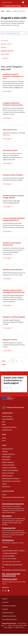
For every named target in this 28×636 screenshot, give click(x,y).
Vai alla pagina (8, 91)
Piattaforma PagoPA (9, 579)
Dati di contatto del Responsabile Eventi (13, 497)
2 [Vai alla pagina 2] (17, 361)
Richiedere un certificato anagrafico (14, 317)
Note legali (4, 599)
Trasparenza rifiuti (8, 528)
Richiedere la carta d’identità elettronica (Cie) (12, 244)
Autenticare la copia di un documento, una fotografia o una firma (13, 76)
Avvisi (3, 441)
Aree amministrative (7, 419)
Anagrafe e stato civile (8, 454)
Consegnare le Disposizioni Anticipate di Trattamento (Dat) (12, 104)
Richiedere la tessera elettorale (12, 269)
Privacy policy (5, 602)
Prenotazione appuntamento (9, 616)
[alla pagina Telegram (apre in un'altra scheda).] (8, 590)
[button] (4, 58)
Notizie (4, 438)
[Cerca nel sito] (25, 6)
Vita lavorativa (6, 486)
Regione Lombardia (7, 2)
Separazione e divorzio (10, 339)
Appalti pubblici (6, 457)
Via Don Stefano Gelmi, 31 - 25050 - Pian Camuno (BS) (14, 550)
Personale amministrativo (9, 427)
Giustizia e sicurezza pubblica (10, 470)
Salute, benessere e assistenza (10, 478)
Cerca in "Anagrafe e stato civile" (11, 33)
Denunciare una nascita (10, 150)
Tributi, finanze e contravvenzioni (14, 481)
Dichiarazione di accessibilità (9, 605)
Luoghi (4, 494)
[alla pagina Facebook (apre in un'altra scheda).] (3, 590)
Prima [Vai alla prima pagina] (4, 361)
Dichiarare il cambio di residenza (13, 175)
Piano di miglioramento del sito (9, 619)
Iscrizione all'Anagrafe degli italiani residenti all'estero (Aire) (14, 219)
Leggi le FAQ (5, 609)
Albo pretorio (7, 516)
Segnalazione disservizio (8, 612)
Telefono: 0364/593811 (10, 553)
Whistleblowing (8, 540)
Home (2, 11)
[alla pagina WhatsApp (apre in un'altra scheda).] (6, 590)
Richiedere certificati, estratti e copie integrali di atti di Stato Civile (14, 291)
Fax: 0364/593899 (8, 556)
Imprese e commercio (8, 473)
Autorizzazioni (6, 459)
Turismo (4, 484)
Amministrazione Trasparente (13, 503)
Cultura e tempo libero (8, 465)
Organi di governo (7, 416)
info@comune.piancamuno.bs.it (12, 565)
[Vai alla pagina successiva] (21, 361)
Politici (4, 424)
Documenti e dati (7, 430)
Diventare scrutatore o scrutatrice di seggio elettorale (13, 196)
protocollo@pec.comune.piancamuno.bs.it (14, 569)
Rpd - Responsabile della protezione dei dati (11, 574)
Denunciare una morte (10, 129)
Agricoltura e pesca (7, 449)
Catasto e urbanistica (8, 462)
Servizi (8, 11)
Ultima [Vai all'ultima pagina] (4, 364)
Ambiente (5, 451)
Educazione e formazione (9, 468)
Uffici (3, 422)
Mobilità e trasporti (14, 475)
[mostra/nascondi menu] (3, 6)
